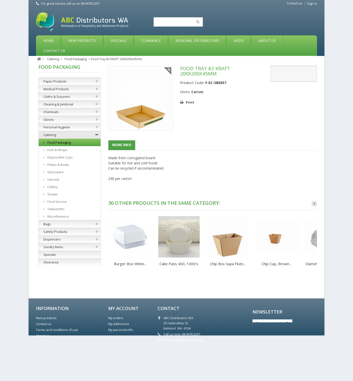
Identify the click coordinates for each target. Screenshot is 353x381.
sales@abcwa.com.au (188, 368)
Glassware (55, 172)
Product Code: (192, 82)
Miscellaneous (58, 216)
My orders (115, 346)
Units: (185, 91)
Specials (118, 40)
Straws (52, 194)
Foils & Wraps (57, 150)
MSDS (239, 40)
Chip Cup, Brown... (276, 263)
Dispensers (52, 239)
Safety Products (55, 231)
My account (123, 336)
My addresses (118, 351)
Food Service (57, 201)
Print (190, 102)
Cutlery (52, 187)
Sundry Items (53, 247)
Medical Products (56, 89)
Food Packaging (59, 142)
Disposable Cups (60, 157)
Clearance (151, 40)
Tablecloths (56, 209)
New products (46, 346)
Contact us (294, 3)
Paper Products (55, 81)
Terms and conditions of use (57, 357)
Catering (49, 135)
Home (48, 40)
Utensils (53, 179)
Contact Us (54, 50)
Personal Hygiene (56, 127)
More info (121, 144)
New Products (82, 40)
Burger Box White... (130, 263)
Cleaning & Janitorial (58, 104)
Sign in (312, 3)
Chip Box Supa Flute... (228, 263)
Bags (47, 224)
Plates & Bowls (58, 164)
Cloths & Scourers (56, 96)
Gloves (48, 119)
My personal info (120, 357)
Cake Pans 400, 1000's (178, 263)
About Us (267, 40)
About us (42, 363)
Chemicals (51, 112)
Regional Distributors (197, 40)
